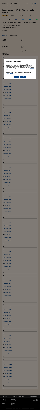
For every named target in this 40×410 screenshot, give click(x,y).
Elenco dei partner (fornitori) (10, 73)
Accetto (23, 76)
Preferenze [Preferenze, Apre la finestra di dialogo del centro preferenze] (16, 76)
